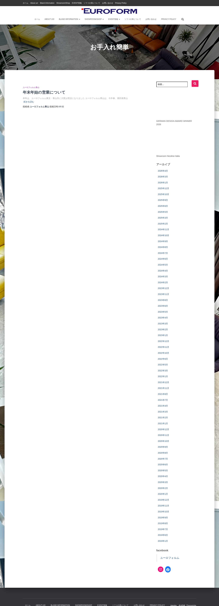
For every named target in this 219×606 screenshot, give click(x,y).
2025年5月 (163, 212)
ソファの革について (92, 3)
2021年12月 (163, 382)
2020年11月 (163, 435)
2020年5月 (163, 470)
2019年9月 (163, 517)
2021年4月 (163, 406)
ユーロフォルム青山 (31, 87)
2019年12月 (163, 500)
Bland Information (47, 3)
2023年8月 (163, 300)
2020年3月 (163, 482)
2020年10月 (163, 441)
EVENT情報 (77, 3)
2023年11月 (163, 294)
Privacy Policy (121, 3)
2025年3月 (163, 218)
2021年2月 (163, 417)
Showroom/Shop (63, 3)
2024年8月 (163, 247)
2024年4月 (163, 271)
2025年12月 (163, 188)
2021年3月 (163, 411)
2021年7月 (163, 400)
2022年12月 (163, 341)
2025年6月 (163, 206)
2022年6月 (163, 359)
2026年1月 (163, 182)
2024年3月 (163, 276)
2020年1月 (163, 494)
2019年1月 (163, 541)
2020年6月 (163, 464)
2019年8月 (163, 523)
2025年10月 (163, 194)
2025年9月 (163, 200)
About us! (34, 3)
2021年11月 (163, 388)
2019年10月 (163, 511)
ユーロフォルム (169, 557)
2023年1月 (163, 335)
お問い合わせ (107, 3)
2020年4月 (163, 476)
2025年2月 (163, 223)
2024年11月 (163, 229)
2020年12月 (163, 429)
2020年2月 (163, 488)
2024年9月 (163, 241)
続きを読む (29, 101)
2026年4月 (163, 171)
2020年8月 (163, 453)
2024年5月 (163, 265)
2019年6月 (163, 535)
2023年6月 (163, 306)
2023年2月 (163, 329)
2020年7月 (163, 459)
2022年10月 (163, 353)
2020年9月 (163, 447)
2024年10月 (163, 235)
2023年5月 (163, 312)
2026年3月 (163, 176)
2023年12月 (163, 288)
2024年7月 (163, 253)
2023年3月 (163, 323)
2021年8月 (163, 394)
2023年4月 (163, 317)
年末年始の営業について (44, 92)
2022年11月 (163, 347)
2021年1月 (163, 423)
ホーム (25, 3)
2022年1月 (163, 376)
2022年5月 (163, 364)
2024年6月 (163, 259)
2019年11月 (163, 505)
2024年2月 (163, 282)
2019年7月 (163, 529)
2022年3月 (163, 370)
